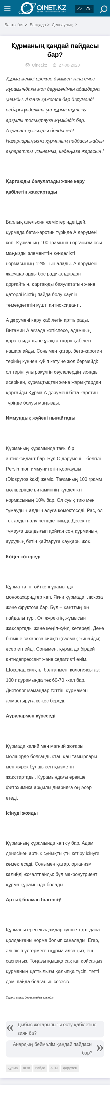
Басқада (38, 24)
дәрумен (70, 1068)
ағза (26, 1068)
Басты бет (14, 24)
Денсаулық (62, 24)
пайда (40, 1068)
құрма (13, 1068)
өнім (54, 1068)
